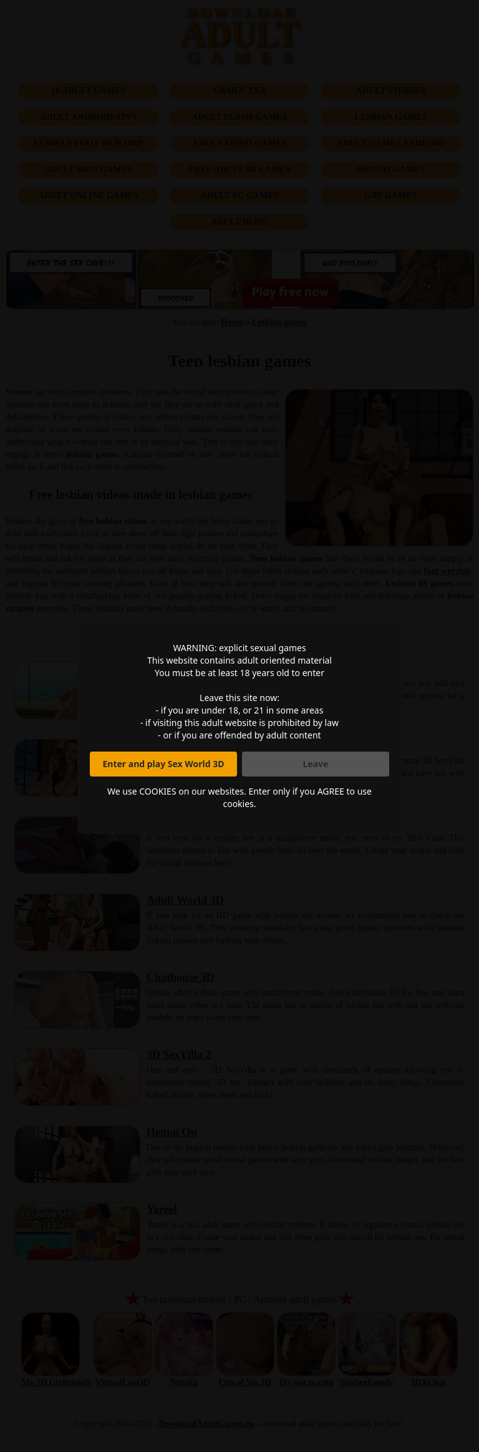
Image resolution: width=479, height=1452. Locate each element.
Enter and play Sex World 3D (164, 764)
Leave (316, 764)
